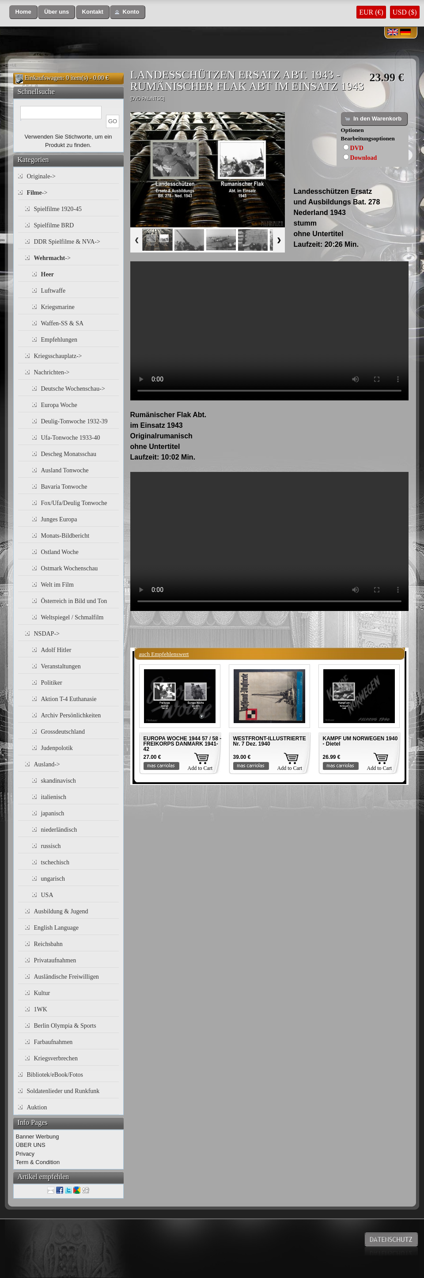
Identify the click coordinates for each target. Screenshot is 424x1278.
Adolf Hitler (56, 650)
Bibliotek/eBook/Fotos (55, 1074)
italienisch (54, 797)
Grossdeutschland (63, 731)
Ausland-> (47, 764)
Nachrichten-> (52, 372)
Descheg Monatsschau (69, 454)
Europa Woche (59, 405)
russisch (51, 846)
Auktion (37, 1107)
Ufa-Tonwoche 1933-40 (70, 437)
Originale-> (41, 176)
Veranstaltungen (61, 666)
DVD (356, 148)
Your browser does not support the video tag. (269, 330)
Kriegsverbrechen (56, 1058)
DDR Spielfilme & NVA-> (67, 241)
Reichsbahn (48, 944)
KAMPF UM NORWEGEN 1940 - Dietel (360, 741)
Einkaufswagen (44, 78)
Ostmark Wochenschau (69, 568)
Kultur (42, 993)
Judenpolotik (57, 748)
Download (363, 158)
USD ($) (405, 12)
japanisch (52, 813)
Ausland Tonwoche (65, 470)
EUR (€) (371, 12)
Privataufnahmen (55, 960)
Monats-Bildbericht (65, 535)
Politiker (51, 682)
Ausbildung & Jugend (61, 911)
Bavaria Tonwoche (64, 486)
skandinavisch (58, 780)
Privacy (25, 1153)
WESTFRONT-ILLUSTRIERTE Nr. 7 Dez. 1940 (269, 741)
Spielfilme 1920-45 (58, 209)
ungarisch (53, 878)
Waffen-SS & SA (62, 323)
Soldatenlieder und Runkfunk (63, 1091)
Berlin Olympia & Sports (65, 1025)
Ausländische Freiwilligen (66, 976)
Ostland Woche (60, 552)
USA (47, 895)
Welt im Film (57, 584)
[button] (23, 12)
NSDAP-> (47, 633)
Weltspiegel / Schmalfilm (72, 617)
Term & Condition (38, 1162)
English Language (56, 927)
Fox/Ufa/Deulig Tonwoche (74, 503)
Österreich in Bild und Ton (74, 601)
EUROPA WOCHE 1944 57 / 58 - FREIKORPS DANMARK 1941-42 (183, 743)
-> (37, 192)
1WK (40, 1009)
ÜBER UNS (30, 1145)
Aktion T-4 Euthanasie (69, 699)
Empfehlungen (59, 339)
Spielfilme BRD (54, 225)
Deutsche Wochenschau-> (73, 388)
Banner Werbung (37, 1136)
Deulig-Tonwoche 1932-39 (74, 421)
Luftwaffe (53, 290)
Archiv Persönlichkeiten (71, 715)
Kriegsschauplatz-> (58, 356)
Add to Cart (200, 768)
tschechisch (55, 862)
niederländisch (59, 829)
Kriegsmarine (58, 307)
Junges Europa (59, 519)
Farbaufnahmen (53, 1042)
